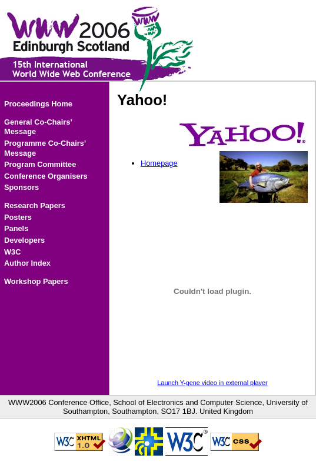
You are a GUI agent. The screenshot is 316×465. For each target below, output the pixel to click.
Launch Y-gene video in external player (212, 382)
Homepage (159, 163)
